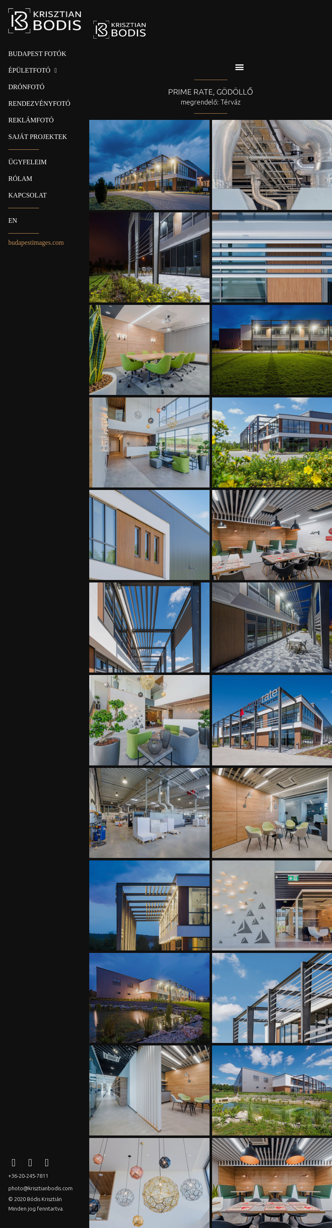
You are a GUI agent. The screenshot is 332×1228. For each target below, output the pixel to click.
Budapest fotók (37, 53)
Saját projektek (37, 136)
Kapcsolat (27, 195)
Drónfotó (26, 86)
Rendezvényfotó (39, 103)
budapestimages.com (36, 242)
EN (12, 220)
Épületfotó (32, 70)
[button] (240, 66)
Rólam (20, 178)
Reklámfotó (31, 120)
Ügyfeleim (27, 162)
